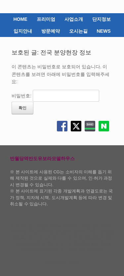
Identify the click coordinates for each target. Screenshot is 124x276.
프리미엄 (46, 19)
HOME (20, 19)
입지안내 (23, 31)
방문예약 (50, 31)
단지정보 (101, 19)
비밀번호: (55, 95)
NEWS (104, 31)
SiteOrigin (57, 263)
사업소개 (73, 19)
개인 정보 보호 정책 (86, 249)
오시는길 (78, 31)
